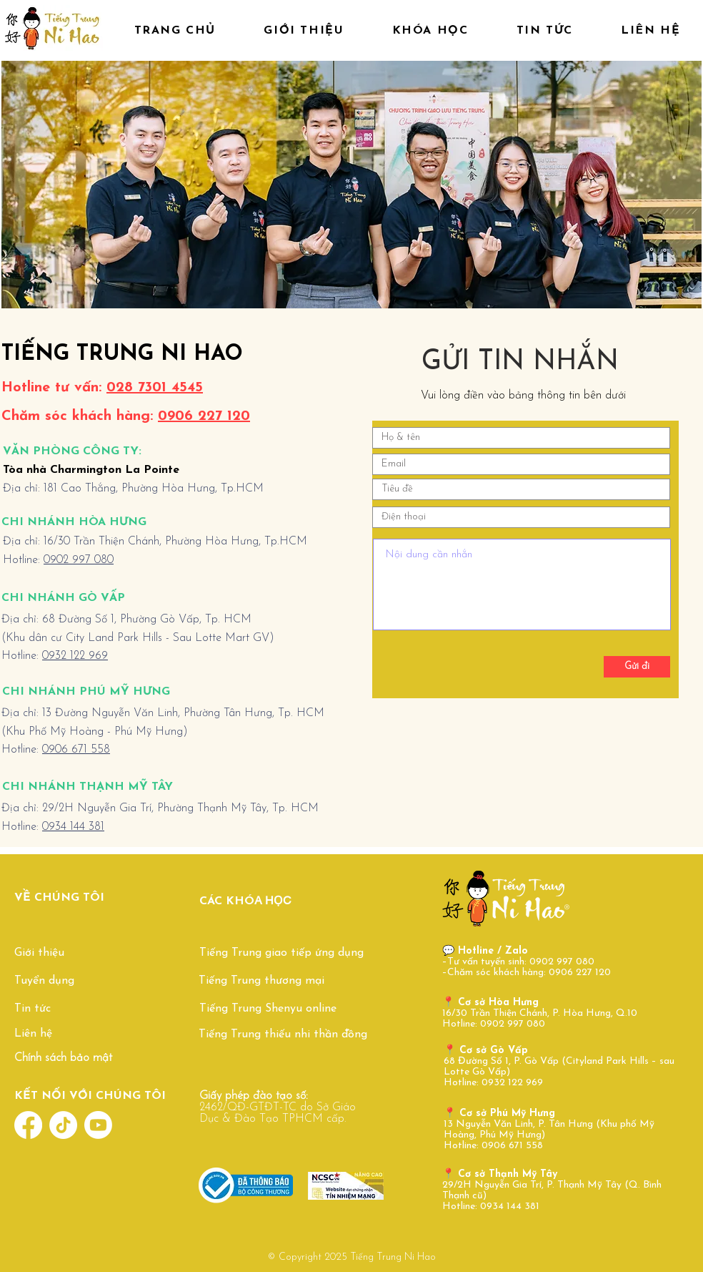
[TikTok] (63, 1125)
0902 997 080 (79, 560)
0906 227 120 (204, 416)
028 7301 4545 (154, 388)
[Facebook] (28, 1125)
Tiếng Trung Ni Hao (393, 1257)
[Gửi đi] (637, 666)
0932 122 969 (75, 656)
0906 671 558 (76, 749)
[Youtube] (98, 1125)
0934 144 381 (73, 827)
